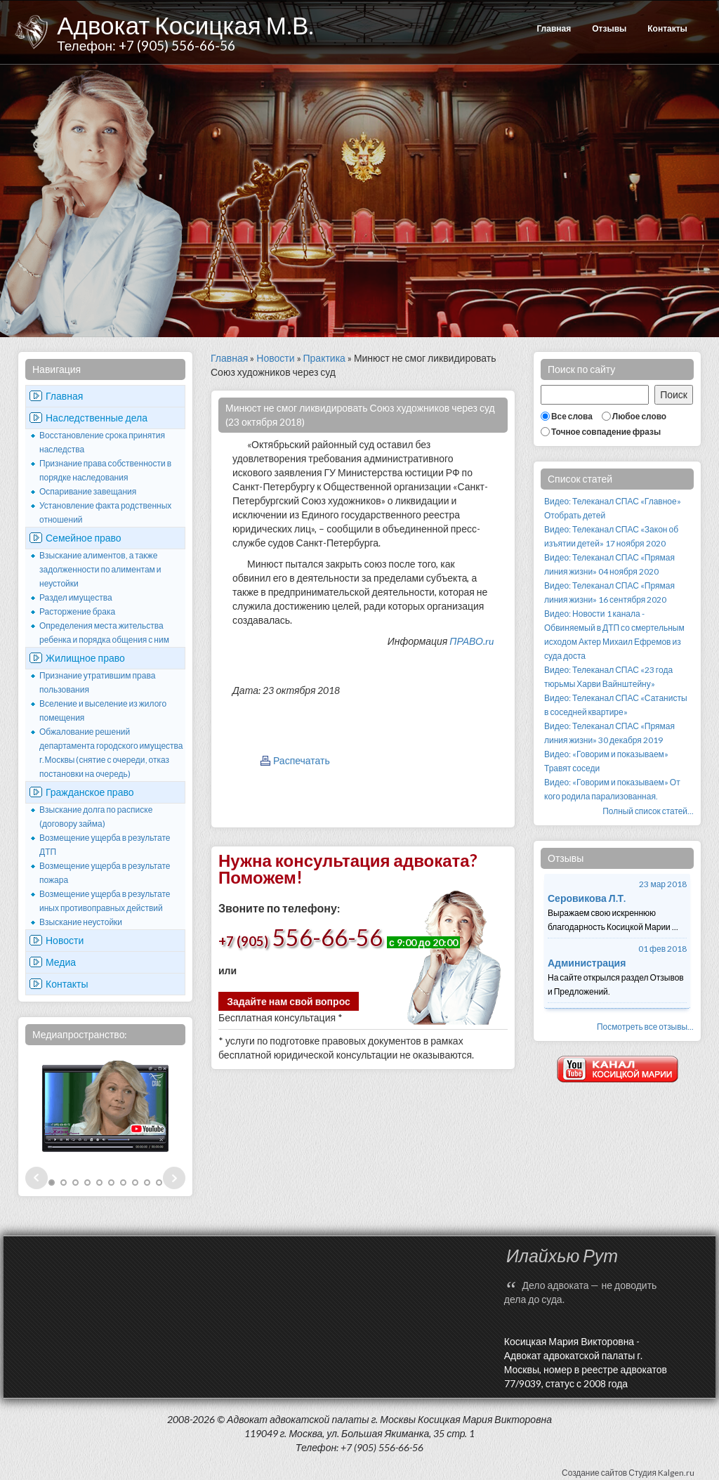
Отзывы (609, 28)
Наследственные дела (96, 418)
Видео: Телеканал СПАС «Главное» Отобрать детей (612, 508)
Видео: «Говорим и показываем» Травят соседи (606, 761)
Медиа (61, 962)
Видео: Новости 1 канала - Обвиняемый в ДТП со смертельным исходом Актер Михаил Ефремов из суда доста (614, 634)
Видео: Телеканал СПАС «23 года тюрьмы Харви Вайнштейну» (608, 676)
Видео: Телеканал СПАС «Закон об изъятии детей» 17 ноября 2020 (611, 536)
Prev (36, 1178)
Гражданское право (90, 792)
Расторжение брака (77, 611)
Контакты (667, 28)
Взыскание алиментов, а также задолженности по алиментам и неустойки (100, 569)
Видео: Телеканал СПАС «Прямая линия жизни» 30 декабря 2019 (609, 733)
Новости (65, 940)
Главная (553, 28)
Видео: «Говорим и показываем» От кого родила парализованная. (612, 789)
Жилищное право (85, 658)
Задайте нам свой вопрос (288, 1001)
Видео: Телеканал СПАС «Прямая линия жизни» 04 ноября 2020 (609, 564)
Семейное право (83, 538)
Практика (324, 358)
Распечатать (301, 760)
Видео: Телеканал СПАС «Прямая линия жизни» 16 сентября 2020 (609, 592)
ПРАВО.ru (471, 641)
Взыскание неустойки (80, 922)
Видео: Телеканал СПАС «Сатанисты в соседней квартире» (615, 705)
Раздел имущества (75, 597)
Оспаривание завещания (87, 491)
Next (174, 1178)
